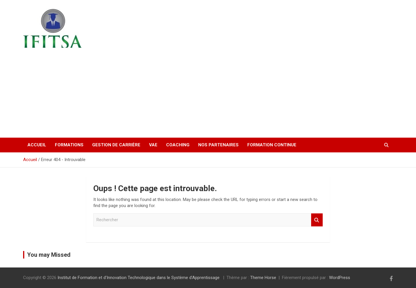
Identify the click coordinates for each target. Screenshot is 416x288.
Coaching (178, 144)
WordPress (339, 277)
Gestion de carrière (116, 144)
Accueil (36, 144)
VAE (153, 144)
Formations (69, 144)
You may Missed (48, 254)
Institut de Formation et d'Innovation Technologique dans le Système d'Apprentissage (80, 85)
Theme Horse (263, 277)
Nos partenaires (218, 144)
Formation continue (271, 144)
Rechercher (317, 219)
